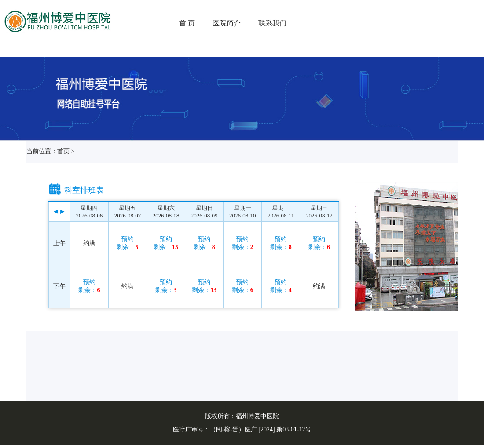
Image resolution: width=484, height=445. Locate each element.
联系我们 (272, 23)
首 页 (187, 23)
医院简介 (227, 23)
